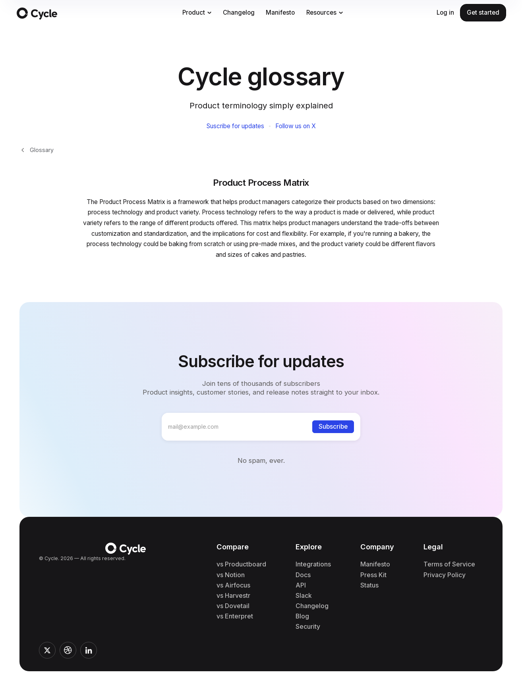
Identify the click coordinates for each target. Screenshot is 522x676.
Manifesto (280, 12)
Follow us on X (295, 126)
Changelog (239, 12)
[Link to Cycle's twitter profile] (47, 650)
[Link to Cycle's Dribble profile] (68, 650)
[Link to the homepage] (90, 12)
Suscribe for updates (235, 126)
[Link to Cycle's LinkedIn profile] (88, 650)
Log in (445, 12)
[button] (197, 12)
